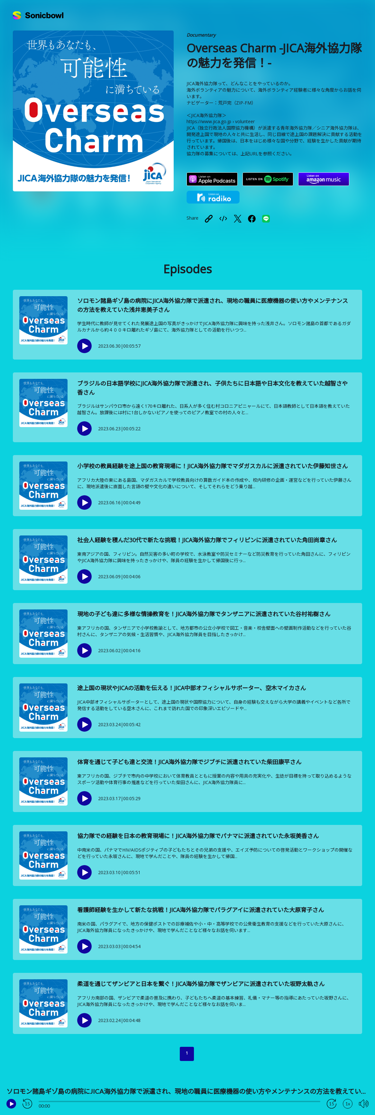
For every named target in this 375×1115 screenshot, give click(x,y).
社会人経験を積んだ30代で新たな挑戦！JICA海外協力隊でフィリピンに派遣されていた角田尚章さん (207, 540)
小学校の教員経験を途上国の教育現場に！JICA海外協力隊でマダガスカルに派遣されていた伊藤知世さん (212, 466)
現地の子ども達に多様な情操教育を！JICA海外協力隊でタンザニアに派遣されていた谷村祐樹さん (203, 614)
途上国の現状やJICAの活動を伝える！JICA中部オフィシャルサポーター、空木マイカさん (191, 688)
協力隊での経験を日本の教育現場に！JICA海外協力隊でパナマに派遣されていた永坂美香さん (198, 836)
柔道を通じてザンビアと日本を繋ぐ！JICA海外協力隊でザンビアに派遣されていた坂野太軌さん (201, 984)
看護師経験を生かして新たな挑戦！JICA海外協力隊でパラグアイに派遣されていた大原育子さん (200, 910)
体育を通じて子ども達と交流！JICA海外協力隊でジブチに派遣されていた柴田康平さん (189, 762)
